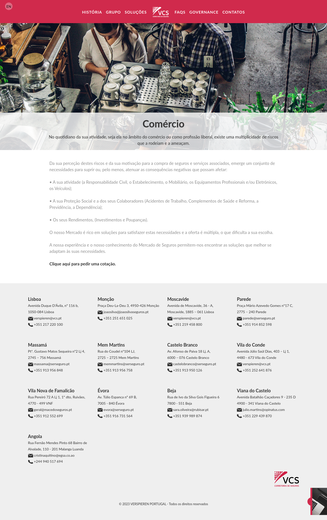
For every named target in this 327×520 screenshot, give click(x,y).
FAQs (180, 12)
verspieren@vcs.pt (47, 318)
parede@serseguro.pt (258, 318)
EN (9, 6)
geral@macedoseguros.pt (52, 409)
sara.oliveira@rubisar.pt (190, 409)
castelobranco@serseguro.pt (194, 364)
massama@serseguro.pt (51, 364)
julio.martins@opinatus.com (263, 409)
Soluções (136, 12)
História (92, 12)
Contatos (233, 12)
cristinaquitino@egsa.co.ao (54, 455)
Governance (203, 12)
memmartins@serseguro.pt (123, 364)
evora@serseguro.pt (118, 409)
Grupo (113, 12)
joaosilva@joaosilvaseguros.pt (126, 312)
